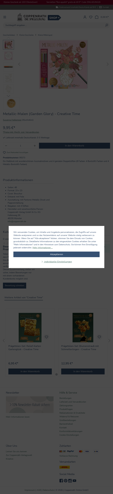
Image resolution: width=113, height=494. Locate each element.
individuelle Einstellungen (58, 261)
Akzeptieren (56, 254)
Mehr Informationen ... (43, 247)
